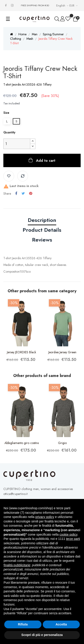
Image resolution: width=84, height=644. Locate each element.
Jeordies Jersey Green (62, 352)
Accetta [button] (61, 624)
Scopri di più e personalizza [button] (41, 635)
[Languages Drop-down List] (62, 5)
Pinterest (30, 193)
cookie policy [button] (68, 534)
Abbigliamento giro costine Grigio (21, 443)
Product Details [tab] (42, 230)
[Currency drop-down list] (74, 5)
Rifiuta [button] (23, 624)
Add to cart (45, 160)
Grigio (62, 443)
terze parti (73, 539)
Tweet (23, 193)
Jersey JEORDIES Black (21, 352)
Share (16, 193)
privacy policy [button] (44, 517)
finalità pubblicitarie (17, 565)
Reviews (42, 240)
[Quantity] (16, 144)
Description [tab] (42, 220)
